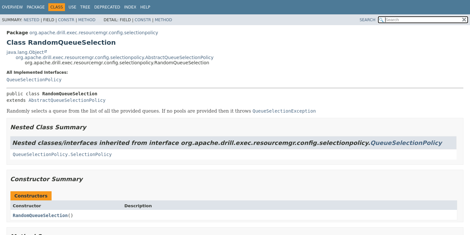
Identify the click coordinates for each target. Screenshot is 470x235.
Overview (12, 7)
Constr (66, 20)
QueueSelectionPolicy (34, 79)
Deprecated (107, 7)
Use (72, 7)
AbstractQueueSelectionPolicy (66, 100)
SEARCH (368, 20)
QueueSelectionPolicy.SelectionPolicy (62, 154)
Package (36, 7)
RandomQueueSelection (40, 215)
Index (130, 7)
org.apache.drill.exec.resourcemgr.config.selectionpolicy (93, 32)
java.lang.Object (25, 52)
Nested (31, 20)
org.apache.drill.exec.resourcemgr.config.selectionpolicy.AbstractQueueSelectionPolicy (114, 57)
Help (145, 7)
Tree (85, 7)
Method (87, 20)
